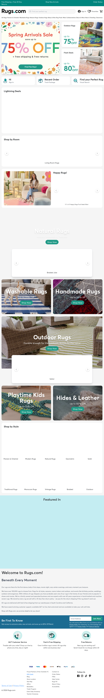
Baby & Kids (52, 17)
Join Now (97, 619)
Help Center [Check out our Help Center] (56, 679)
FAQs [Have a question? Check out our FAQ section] (53, 677)
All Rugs (4, 17)
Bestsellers (30, 686)
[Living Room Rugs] (52, 153)
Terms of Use (7, 685)
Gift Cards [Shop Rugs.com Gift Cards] (30, 674)
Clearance (99, 17)
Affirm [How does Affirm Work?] (29, 684)
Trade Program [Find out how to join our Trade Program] (31, 689)
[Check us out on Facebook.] (78, 676)
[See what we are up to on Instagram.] (82, 676)
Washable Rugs (24, 17)
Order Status (97, 2)
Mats (64, 17)
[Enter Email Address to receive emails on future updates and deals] (80, 618)
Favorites (93, 11)
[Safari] (52, 369)
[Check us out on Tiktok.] (86, 676)
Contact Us (55, 672)
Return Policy (56, 684)
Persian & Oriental (13, 17)
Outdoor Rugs (43, 17)
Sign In (82, 11)
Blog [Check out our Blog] (28, 677)
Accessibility (55, 686)
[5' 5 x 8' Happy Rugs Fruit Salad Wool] (76, 190)
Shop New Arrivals (52, 2)
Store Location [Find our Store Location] (31, 679)
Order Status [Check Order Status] (56, 674)
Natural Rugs (34, 17)
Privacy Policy (73, 624)
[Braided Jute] (52, 263)
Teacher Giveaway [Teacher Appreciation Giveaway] (32, 694)
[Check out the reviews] (84, 686)
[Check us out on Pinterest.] (90, 676)
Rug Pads (59, 17)
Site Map (29, 681)
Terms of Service (94, 626)
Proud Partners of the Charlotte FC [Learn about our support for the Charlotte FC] (38, 672)
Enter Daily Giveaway (33, 691)
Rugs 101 (54, 681)
